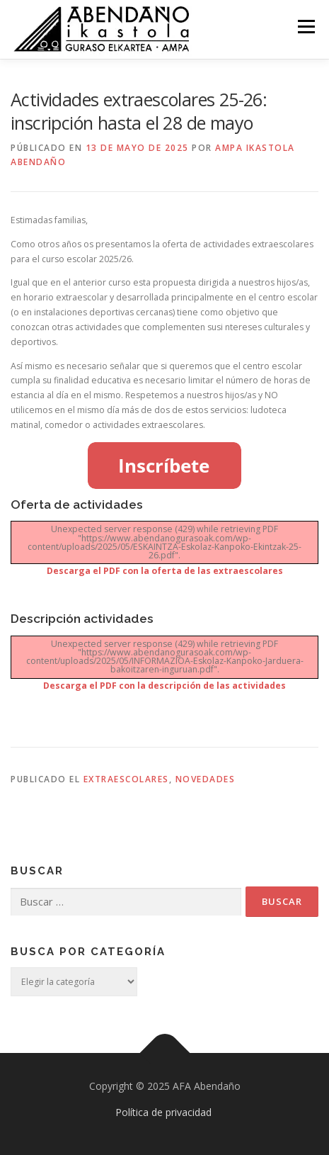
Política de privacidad (163, 1112)
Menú (305, 27)
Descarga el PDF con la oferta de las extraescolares (165, 571)
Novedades (205, 779)
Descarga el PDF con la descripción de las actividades (164, 686)
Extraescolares (126, 779)
